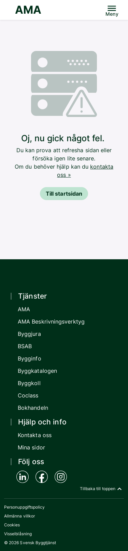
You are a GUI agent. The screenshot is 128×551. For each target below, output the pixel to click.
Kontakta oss (35, 435)
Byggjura (29, 333)
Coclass (28, 395)
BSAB (25, 346)
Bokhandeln (33, 407)
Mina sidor (31, 447)
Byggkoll (29, 383)
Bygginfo (29, 358)
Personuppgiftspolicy (24, 507)
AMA (28, 9)
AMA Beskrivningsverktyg (51, 321)
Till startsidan (64, 193)
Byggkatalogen (37, 370)
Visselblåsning (18, 533)
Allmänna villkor (19, 516)
